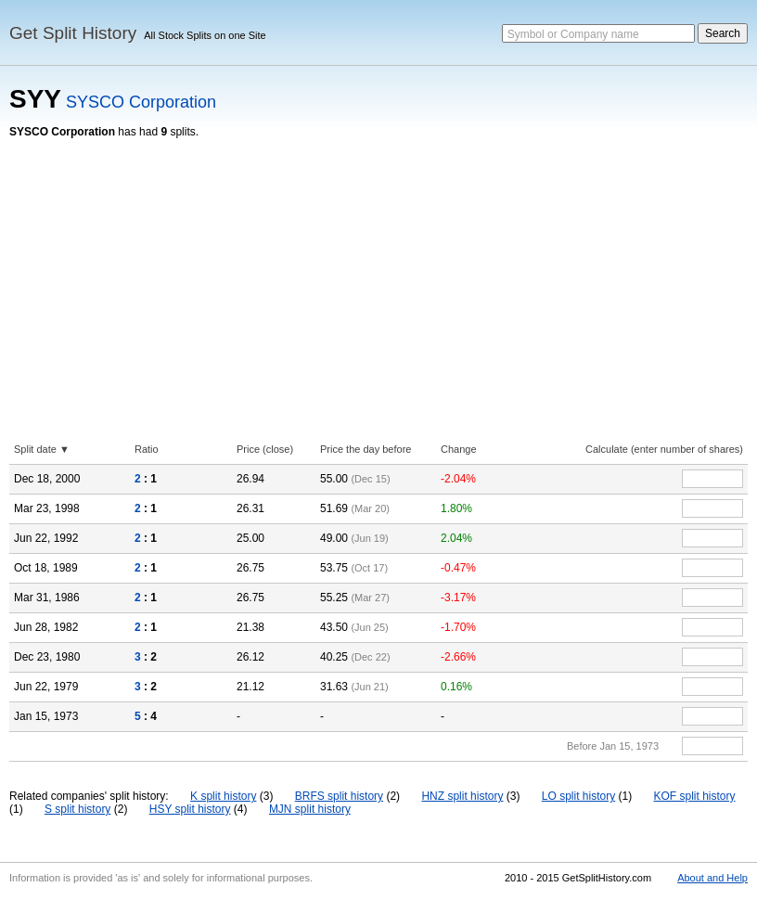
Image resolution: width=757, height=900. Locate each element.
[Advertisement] (378, 277)
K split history (223, 796)
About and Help (712, 877)
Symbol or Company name (573, 34)
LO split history (578, 796)
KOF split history (695, 796)
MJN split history (310, 809)
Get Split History (72, 33)
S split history (77, 809)
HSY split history (190, 809)
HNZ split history (462, 796)
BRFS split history (339, 796)
